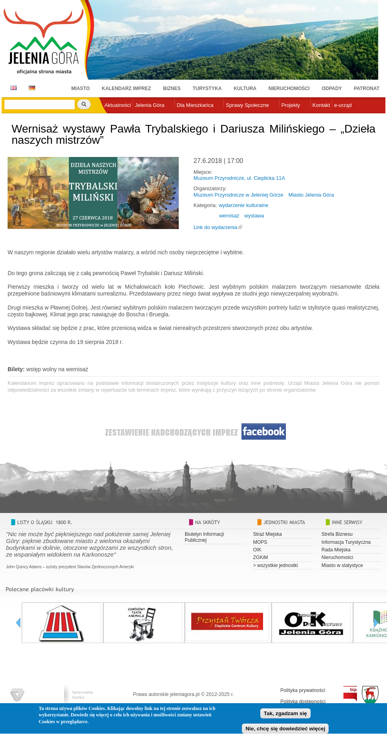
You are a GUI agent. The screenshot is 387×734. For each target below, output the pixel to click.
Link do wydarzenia (215, 227)
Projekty (290, 105)
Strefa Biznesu (337, 534)
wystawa (254, 216)
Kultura (244, 88)
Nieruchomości (289, 88)
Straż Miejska (267, 534)
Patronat (366, 88)
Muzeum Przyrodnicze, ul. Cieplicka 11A (239, 178)
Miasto (80, 88)
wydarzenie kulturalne (243, 205)
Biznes (172, 88)
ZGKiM (260, 557)
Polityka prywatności (302, 690)
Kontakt (321, 105)
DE (30, 88)
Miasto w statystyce (342, 565)
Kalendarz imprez (126, 88)
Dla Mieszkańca (195, 105)
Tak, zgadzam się (285, 716)
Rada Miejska (336, 550)
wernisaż (229, 216)
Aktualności (117, 105)
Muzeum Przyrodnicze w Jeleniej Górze (238, 195)
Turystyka (207, 88)
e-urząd (343, 105)
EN (12, 88)
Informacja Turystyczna (346, 542)
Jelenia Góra (149, 105)
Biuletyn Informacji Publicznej (204, 537)
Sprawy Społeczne (247, 105)
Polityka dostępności (302, 701)
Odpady (332, 88)
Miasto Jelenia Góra (311, 195)
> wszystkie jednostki (275, 565)
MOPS (260, 542)
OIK (257, 550)
